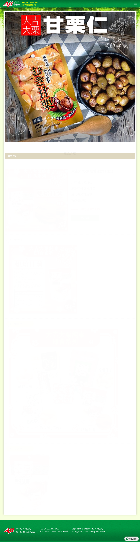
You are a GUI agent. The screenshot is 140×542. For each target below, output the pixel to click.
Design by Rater (97, 531)
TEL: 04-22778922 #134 (49, 528)
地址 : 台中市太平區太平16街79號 (53, 531)
